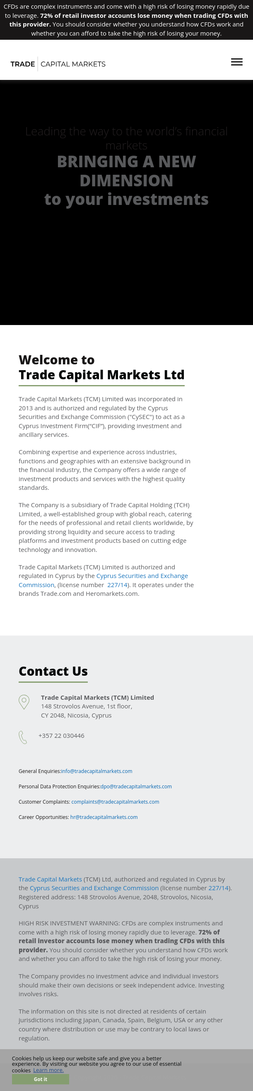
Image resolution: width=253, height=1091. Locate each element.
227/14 (117, 584)
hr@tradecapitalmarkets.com (104, 817)
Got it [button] (40, 1079)
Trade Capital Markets (50, 879)
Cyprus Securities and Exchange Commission (94, 888)
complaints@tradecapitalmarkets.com (115, 801)
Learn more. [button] (48, 1070)
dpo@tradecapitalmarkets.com (136, 786)
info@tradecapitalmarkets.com (97, 771)
